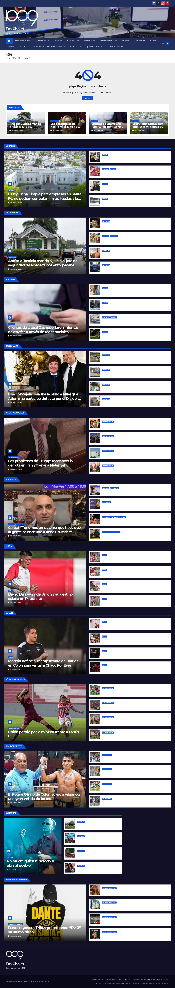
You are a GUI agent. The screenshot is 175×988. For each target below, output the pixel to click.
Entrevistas (42, 41)
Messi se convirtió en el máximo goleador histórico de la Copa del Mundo (134, 758)
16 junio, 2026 (16, 469)
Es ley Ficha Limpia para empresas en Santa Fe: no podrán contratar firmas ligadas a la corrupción (44, 198)
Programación (116, 47)
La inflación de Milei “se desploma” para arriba (97, 854)
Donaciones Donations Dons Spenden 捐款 (147, 979)
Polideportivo (13, 790)
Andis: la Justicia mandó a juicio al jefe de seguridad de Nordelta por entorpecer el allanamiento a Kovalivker (42, 265)
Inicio (8, 58)
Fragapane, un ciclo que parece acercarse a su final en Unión (128, 602)
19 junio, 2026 (17, 130)
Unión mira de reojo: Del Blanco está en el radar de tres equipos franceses (134, 573)
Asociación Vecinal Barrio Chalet (47, 47)
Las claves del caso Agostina (90, 825)
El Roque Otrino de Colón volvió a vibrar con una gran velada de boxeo (45, 796)
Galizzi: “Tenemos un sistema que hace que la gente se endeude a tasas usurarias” (44, 529)
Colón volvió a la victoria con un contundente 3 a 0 (124, 655)
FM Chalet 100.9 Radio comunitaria (107, 983)
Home (94, 979)
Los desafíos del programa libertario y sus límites (123, 492)
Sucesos (126, 41)
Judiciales (105, 317)
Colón (22, 47)
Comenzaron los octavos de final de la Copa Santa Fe (125, 736)
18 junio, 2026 (16, 402)
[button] (163, 44)
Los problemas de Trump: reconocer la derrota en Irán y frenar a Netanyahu (40, 463)
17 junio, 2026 (16, 602)
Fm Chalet (15, 28)
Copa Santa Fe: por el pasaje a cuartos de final (122, 692)
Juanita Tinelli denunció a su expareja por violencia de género (129, 892)
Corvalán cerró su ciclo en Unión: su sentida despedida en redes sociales (134, 558)
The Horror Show (84, 869)
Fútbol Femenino (14, 728)
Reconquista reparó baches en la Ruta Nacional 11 (123, 403)
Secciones (136, 983)
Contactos (76, 47)
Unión (11, 47)
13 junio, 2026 (14, 869)
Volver (87, 98)
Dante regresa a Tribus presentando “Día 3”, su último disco (44, 930)
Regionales (89, 41)
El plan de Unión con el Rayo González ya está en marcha (127, 588)
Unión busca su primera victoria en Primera (121, 706)
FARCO (153, 41)
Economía (105, 169)
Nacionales (73, 41)
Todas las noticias (148, 983)
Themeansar (45, 981)
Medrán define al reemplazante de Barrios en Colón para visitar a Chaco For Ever (43, 663)
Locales (58, 41)
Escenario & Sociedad (119, 517)
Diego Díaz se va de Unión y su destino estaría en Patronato (40, 596)
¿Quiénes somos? (95, 47)
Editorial (140, 41)
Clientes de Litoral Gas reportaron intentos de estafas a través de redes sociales (43, 329)
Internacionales (108, 41)
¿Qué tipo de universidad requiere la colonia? (97, 840)
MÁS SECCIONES (23, 41)
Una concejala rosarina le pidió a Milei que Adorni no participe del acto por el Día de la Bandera (44, 398)
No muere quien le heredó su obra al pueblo (31, 863)
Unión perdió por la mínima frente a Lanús (43, 732)
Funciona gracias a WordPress (16, 981)
